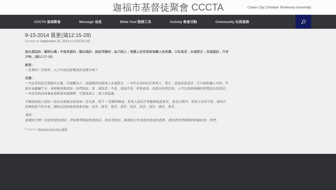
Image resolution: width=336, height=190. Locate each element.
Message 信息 (90, 22)
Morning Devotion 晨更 (53, 129)
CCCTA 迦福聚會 (47, 22)
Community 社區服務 (232, 22)
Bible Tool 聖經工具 (135, 22)
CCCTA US (82, 41)
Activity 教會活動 (183, 22)
